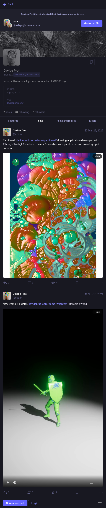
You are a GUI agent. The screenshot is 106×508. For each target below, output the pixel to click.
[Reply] (6, 283)
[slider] (53, 477)
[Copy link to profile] (91, 62)
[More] (101, 283)
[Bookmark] (77, 283)
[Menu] (99, 62)
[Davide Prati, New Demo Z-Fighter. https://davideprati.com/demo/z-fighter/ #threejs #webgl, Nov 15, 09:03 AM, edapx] (53, 393)
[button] (53, 398)
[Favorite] (54, 283)
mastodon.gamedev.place (27, 74)
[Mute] (15, 482)
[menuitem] (53, 398)
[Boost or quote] (30, 283)
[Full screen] (98, 482)
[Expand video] (91, 482)
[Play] (8, 482)
